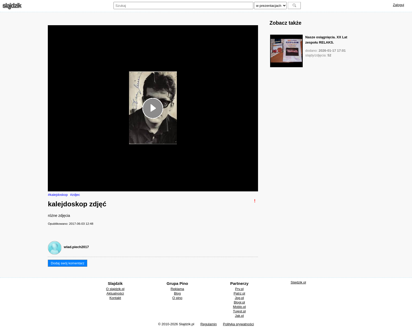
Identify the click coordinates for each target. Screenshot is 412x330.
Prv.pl (239, 289)
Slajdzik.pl (298, 282)
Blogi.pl (239, 302)
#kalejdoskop (58, 195)
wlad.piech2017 (76, 247)
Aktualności (115, 293)
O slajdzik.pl (115, 289)
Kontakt (115, 298)
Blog (177, 293)
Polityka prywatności (238, 324)
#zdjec (75, 195)
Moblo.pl (239, 307)
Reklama (177, 289)
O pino (177, 298)
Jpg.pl (239, 298)
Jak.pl (239, 316)
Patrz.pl (239, 293)
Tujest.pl (239, 311)
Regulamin (208, 324)
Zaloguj (398, 5)
